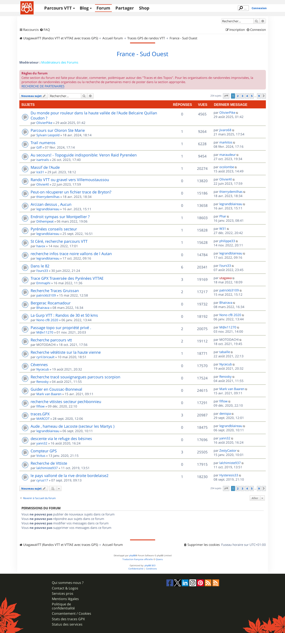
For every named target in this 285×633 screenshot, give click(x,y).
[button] (226, 95)
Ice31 (40, 172)
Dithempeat (45, 221)
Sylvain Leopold (48, 135)
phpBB (132, 555)
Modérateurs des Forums (59, 62)
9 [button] (259, 96)
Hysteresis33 (228, 475)
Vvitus (40, 455)
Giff (39, 147)
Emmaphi (43, 283)
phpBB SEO (150, 565)
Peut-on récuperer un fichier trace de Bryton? (71, 191)
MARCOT (43, 418)
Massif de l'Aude (45, 167)
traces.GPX (40, 413)
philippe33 (227, 241)
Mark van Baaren (48, 394)
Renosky (42, 381)
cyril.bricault (45, 357)
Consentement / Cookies (71, 614)
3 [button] (242, 96)
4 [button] (247, 96)
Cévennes (39, 364)
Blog (84, 8)
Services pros (62, 594)
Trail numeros (43, 142)
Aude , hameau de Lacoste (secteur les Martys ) (72, 426)
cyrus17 (42, 480)
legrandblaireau (47, 209)
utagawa (225, 278)
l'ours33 (42, 270)
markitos (225, 142)
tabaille (224, 352)
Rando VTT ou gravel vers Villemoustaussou (70, 179)
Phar (222, 216)
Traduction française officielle (137, 559)
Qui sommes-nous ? (68, 583)
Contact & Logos (65, 588)
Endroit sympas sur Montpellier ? (60, 216)
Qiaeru (159, 559)
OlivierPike (44, 123)
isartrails (42, 160)
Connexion (259, 8)
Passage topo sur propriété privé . (61, 327)
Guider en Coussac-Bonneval (56, 389)
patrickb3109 (46, 295)
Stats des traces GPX (68, 619)
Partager (124, 8)
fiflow (40, 406)
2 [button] (237, 96)
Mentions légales (65, 599)
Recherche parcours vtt (51, 339)
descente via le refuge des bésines (61, 438)
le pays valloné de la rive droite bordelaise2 (69, 475)
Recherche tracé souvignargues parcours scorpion (75, 376)
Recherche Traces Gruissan (55, 290)
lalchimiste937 (47, 468)
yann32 (41, 443)
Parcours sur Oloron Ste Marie (58, 130)
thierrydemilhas (48, 196)
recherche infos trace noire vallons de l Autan (71, 253)
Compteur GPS (44, 450)
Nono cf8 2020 (47, 320)
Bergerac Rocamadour (51, 302)
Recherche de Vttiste (49, 463)
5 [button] (251, 96)
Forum (103, 8)
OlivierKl (42, 184)
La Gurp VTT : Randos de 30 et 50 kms (64, 315)
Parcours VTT (58, 8)
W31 (222, 228)
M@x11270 (44, 332)
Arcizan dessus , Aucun (51, 204)
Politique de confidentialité (63, 606)
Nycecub (42, 369)
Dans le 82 (40, 265)
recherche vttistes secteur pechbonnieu (66, 401)
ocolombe (226, 167)
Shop (144, 8)
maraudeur (227, 154)
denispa (225, 413)
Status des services (67, 624)
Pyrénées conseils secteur (54, 228)
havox (40, 246)
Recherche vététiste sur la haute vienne (66, 352)
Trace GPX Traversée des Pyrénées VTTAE (67, 278)
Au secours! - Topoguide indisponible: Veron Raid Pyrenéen (84, 155)
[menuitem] (45, 29)
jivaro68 (225, 130)
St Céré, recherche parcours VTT (59, 241)
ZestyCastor (228, 450)
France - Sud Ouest (142, 54)
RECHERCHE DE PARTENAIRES (42, 86)
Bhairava (42, 307)
